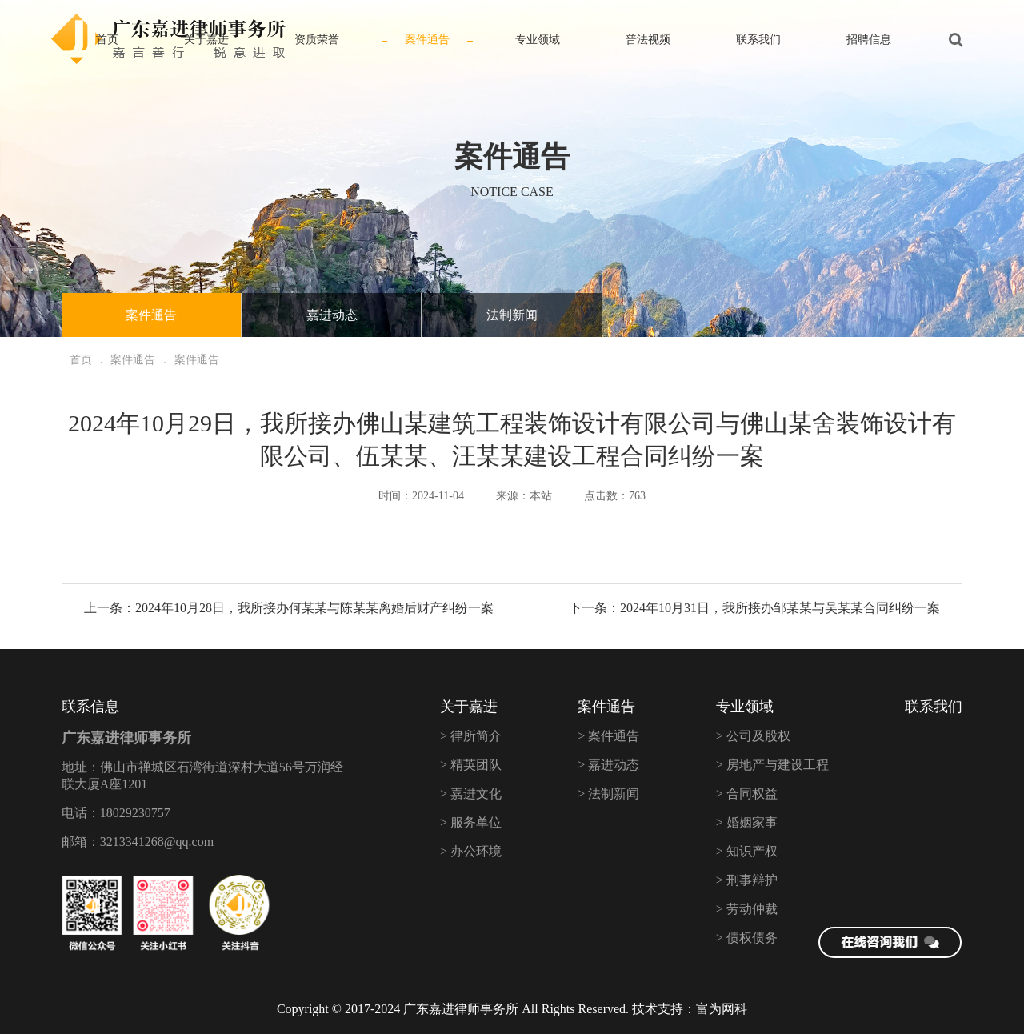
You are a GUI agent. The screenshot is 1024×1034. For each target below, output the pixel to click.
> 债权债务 (747, 937)
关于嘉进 (206, 40)
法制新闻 (512, 315)
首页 (107, 40)
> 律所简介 (471, 736)
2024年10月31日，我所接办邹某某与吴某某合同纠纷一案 (780, 608)
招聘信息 (868, 40)
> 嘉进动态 (608, 764)
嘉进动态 (332, 315)
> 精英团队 (471, 764)
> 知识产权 (747, 851)
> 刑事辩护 (747, 880)
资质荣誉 (316, 40)
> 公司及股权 (753, 736)
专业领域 (537, 40)
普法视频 (648, 40)
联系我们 (758, 40)
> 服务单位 (471, 822)
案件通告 (427, 40)
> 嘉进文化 (471, 793)
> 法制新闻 (608, 793)
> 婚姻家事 (747, 822)
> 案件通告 (608, 736)
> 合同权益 (747, 793)
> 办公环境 (471, 851)
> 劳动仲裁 (747, 909)
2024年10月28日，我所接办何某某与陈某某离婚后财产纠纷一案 (314, 608)
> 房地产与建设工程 (772, 764)
